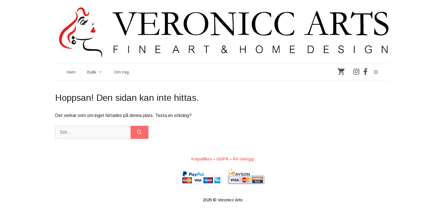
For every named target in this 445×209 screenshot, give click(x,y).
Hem (70, 72)
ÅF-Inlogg (243, 158)
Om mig (121, 72)
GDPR (222, 158)
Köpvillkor (201, 158)
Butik (97, 72)
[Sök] (139, 132)
